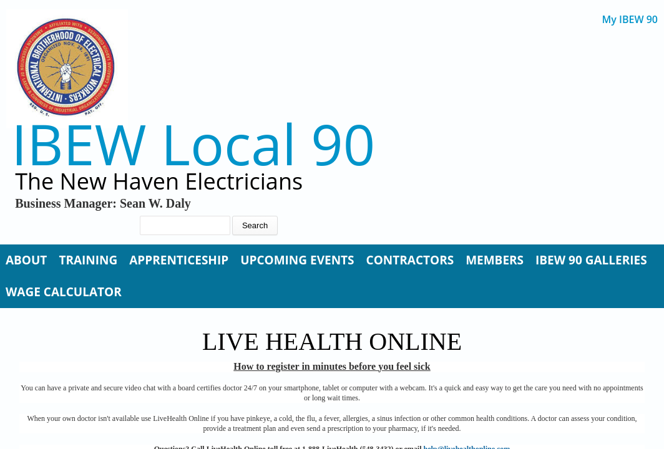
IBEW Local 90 (193, 144)
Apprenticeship (178, 260)
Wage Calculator (64, 292)
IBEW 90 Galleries (591, 260)
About (26, 260)
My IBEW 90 (630, 19)
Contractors (410, 260)
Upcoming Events (297, 260)
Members (495, 260)
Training (88, 260)
